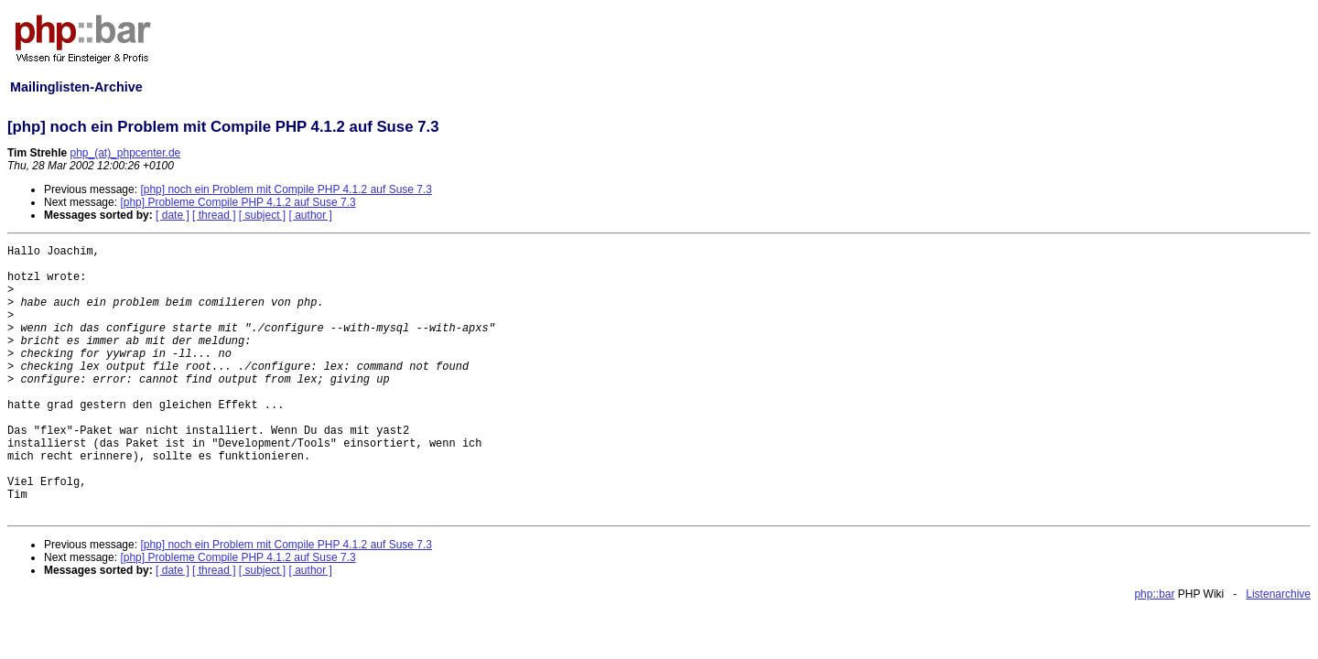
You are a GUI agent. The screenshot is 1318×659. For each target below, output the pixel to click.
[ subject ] (262, 215)
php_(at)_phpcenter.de (125, 152)
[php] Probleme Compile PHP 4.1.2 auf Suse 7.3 (237, 202)
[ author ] (310, 215)
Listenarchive (1278, 594)
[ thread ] (213, 215)
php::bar (1154, 594)
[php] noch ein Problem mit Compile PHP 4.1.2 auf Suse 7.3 (286, 189)
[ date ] (172, 215)
